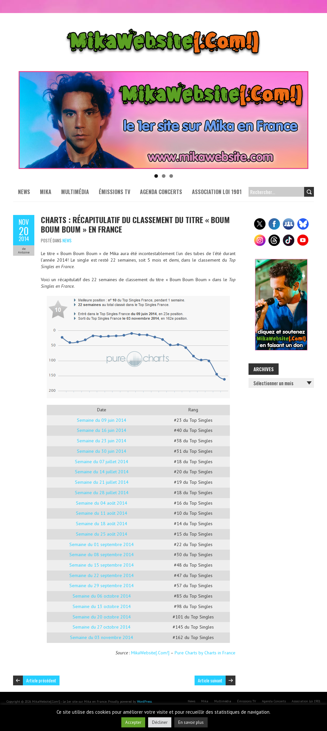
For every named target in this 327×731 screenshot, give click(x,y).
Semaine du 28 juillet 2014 (102, 492)
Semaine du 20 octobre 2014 (102, 617)
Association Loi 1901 (217, 192)
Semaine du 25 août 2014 (101, 534)
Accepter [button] (133, 722)
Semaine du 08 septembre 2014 (101, 554)
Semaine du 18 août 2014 (101, 523)
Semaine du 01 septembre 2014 (101, 544)
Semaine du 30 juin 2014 (101, 451)
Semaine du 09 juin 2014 (101, 420)
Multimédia (75, 192)
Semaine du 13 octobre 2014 (102, 606)
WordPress (144, 701)
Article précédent (41, 680)
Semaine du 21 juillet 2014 (102, 482)
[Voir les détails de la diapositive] (163, 120)
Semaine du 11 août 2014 (101, 513)
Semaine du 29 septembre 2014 (101, 585)
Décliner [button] (159, 722)
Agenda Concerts (161, 192)
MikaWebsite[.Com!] (150, 653)
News (24, 192)
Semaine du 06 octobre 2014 (102, 596)
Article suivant (210, 680)
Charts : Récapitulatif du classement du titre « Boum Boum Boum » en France (135, 224)
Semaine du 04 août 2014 (101, 503)
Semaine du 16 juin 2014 (101, 430)
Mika (45, 192)
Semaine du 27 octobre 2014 (101, 627)
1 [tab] (156, 176)
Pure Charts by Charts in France (205, 653)
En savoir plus (191, 722)
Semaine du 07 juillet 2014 (101, 461)
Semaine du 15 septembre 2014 (101, 565)
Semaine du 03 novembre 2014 (101, 637)
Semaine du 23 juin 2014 (101, 441)
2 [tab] (163, 176)
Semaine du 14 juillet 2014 (102, 472)
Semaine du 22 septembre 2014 (101, 575)
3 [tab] (171, 176)
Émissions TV (114, 192)
